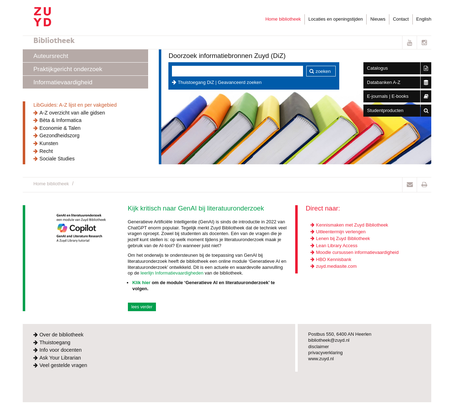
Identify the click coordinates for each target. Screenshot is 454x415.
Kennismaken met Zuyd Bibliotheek (352, 225)
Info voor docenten (60, 350)
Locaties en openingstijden (335, 19)
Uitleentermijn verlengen (341, 231)
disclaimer (318, 346)
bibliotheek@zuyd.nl (329, 340)
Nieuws (377, 19)
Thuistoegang (54, 342)
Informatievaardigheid (62, 82)
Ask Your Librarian (60, 358)
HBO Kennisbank (333, 259)
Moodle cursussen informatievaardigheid (357, 252)
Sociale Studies (57, 158)
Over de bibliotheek (61, 334)
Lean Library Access (337, 245)
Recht (46, 151)
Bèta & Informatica (60, 120)
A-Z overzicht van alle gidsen (72, 113)
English (423, 19)
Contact (401, 19)
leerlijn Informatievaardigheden (172, 273)
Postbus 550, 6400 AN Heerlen (340, 334)
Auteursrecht (50, 55)
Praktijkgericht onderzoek (67, 69)
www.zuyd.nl (321, 358)
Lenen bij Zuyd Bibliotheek (343, 238)
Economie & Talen (60, 128)
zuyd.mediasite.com (336, 266)
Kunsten (48, 143)
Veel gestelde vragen (63, 365)
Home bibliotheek (283, 19)
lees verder (141, 306)
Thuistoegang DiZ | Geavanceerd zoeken (219, 82)
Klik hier (141, 282)
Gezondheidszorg (59, 135)
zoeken (323, 71)
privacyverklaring (325, 352)
